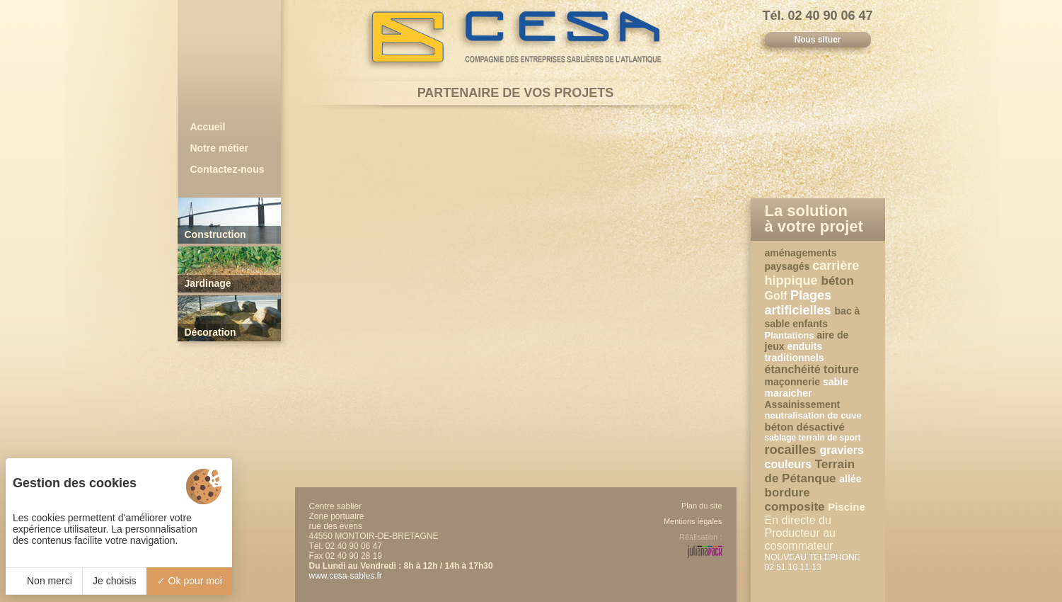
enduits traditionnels (794, 352)
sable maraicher (806, 387)
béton (837, 281)
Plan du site (701, 505)
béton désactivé (805, 427)
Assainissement (803, 404)
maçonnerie (794, 381)
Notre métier (219, 148)
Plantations (791, 335)
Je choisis (114, 580)
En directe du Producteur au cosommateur (800, 533)
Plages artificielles (800, 302)
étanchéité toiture (812, 369)
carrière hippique (812, 273)
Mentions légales (693, 521)
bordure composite (797, 499)
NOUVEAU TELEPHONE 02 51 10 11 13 (812, 562)
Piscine (846, 507)
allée (850, 478)
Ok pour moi (189, 580)
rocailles (792, 450)
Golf (777, 296)
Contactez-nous (227, 169)
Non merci (44, 580)
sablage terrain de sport (813, 438)
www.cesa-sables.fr (345, 576)
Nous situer (817, 40)
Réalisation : (700, 537)
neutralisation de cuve (813, 415)
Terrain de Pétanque (810, 471)
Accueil (208, 126)
